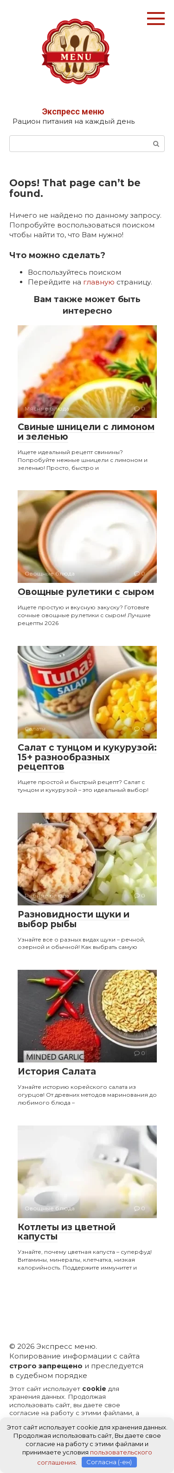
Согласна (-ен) (109, 1462)
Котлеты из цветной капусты (67, 1232)
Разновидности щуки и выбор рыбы (73, 919)
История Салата (57, 1071)
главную (99, 282)
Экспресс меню (73, 111)
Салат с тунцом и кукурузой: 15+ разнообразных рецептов (87, 757)
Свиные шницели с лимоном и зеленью (86, 432)
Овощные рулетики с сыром (86, 592)
